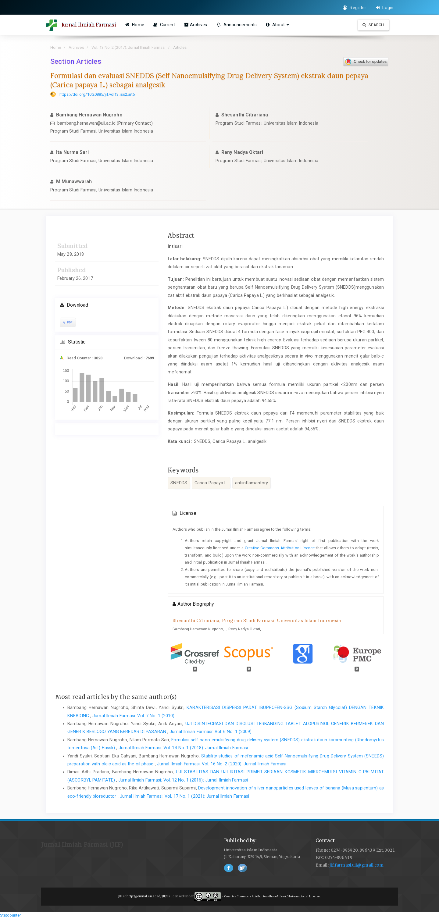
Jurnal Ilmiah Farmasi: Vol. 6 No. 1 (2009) (211, 731)
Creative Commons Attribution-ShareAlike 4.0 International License (272, 896)
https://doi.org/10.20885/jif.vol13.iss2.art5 (97, 94)
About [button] (277, 24)
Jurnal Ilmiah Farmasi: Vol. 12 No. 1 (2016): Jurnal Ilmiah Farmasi (183, 780)
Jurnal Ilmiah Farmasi (89, 25)
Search (373, 25)
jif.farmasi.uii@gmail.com (357, 865)
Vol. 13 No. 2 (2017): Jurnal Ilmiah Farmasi (128, 47)
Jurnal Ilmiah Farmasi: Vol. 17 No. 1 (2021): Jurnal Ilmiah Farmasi (184, 796)
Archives (195, 24)
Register (354, 7)
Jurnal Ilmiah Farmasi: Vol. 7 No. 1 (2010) (133, 715)
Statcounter (10, 915)
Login (384, 7)
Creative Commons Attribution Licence (280, 548)
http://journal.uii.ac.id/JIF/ (147, 897)
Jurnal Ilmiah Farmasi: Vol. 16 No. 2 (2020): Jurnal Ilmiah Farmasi (222, 763)
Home (134, 24)
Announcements (236, 24)
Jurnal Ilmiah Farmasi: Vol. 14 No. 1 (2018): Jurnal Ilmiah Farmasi (183, 747)
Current (164, 24)
